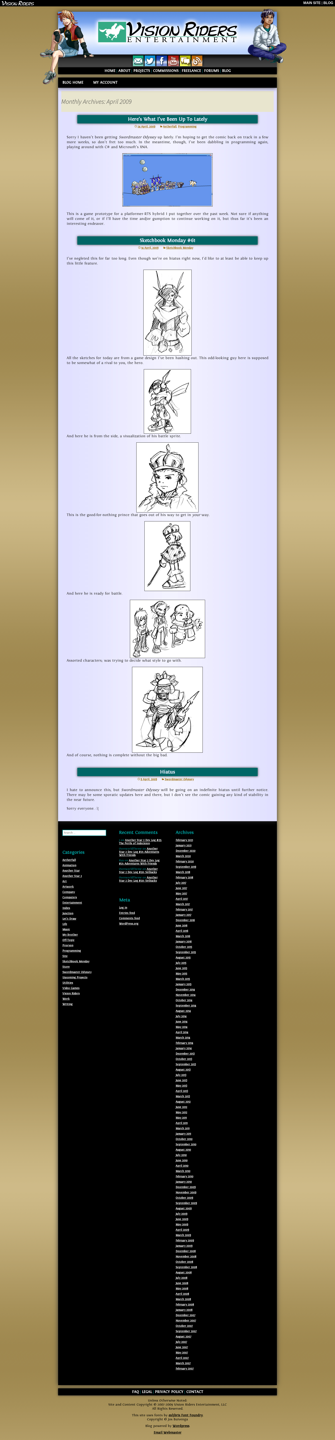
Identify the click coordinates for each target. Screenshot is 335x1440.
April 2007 (182, 1358)
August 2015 (183, 957)
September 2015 (186, 952)
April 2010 (182, 1165)
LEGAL (147, 1392)
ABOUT (124, 71)
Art (64, 881)
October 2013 (184, 1059)
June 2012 (181, 1107)
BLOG (328, 3)
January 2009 (184, 1245)
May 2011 (181, 1117)
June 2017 (181, 888)
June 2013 (181, 1080)
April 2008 (182, 1293)
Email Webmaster (167, 1432)
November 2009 (186, 1192)
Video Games (70, 988)
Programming (187, 126)
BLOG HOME (72, 82)
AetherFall (169, 126)
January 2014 (184, 1048)
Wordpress (181, 1426)
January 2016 (184, 941)
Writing (67, 1004)
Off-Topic (68, 940)
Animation (69, 865)
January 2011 (183, 1133)
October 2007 (184, 1325)
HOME (109, 71)
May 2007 (182, 1352)
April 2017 (182, 898)
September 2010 (186, 1144)
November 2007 (186, 1320)
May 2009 (182, 1224)
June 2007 (182, 1347)
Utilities (67, 982)
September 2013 (186, 1064)
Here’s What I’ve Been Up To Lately (167, 119)
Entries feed (127, 913)
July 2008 (181, 1277)
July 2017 (181, 882)
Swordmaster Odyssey (179, 779)
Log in (123, 907)
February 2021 (184, 840)
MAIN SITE (312, 3)
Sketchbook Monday (179, 247)
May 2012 (181, 1112)
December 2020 (185, 850)
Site (65, 956)
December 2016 (185, 920)
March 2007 (183, 1363)
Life (64, 924)
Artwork (68, 886)
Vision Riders (71, 993)
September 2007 (186, 1331)
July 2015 (181, 962)
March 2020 (183, 856)
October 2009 (184, 1197)
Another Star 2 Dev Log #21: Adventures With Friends (139, 852)
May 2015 (181, 973)
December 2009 (186, 1187)
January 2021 (183, 845)
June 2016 (181, 925)
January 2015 (183, 984)
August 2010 (183, 1149)
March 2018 (183, 872)
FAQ (135, 1392)
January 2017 (183, 914)
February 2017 (184, 909)
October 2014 (184, 1000)
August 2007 (183, 1336)
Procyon (67, 945)
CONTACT (194, 1392)
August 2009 (184, 1208)
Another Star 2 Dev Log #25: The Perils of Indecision (140, 842)
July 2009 (181, 1213)
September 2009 (186, 1203)
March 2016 (183, 936)
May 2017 (181, 893)
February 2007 (185, 1368)
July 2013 (181, 1075)
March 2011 (183, 1128)
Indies (66, 908)
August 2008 (184, 1272)
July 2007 (181, 1341)
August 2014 (183, 1011)
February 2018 (184, 877)
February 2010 (184, 1176)
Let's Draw (69, 918)
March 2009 (183, 1235)
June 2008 (182, 1283)
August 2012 (183, 1101)
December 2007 (185, 1315)
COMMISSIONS (166, 71)
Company (68, 892)
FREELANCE (191, 71)
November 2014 (185, 995)
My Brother (70, 934)
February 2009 (185, 1240)
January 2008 (184, 1309)
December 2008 (186, 1251)
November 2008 (186, 1256)
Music (66, 929)
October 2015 (184, 946)
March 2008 (183, 1299)
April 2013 (182, 1091)
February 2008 (185, 1304)
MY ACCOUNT (105, 82)
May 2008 (182, 1288)
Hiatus (167, 772)
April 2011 (182, 1123)
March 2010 (183, 1171)
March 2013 (183, 1096)
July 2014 (181, 1016)
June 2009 (182, 1219)
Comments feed (129, 918)
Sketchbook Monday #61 (167, 240)
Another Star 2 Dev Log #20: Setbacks (138, 871)
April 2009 (182, 1229)
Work (66, 998)
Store (66, 966)
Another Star (71, 870)
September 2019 (186, 866)
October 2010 (184, 1139)
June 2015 (181, 968)
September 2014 (186, 1005)
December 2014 (185, 989)
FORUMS (211, 71)
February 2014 (184, 1043)
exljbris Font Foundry (186, 1415)
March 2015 (183, 979)
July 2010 (181, 1155)
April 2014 (182, 1032)
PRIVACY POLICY (169, 1392)
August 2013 (183, 1069)
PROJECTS (141, 71)
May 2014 (181, 1027)
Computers (69, 897)
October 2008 (184, 1261)
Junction (67, 913)
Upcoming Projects (74, 977)
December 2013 (185, 1053)
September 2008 (186, 1267)
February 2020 (185, 861)
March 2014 (183, 1037)
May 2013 (181, 1085)
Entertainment (72, 902)
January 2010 (184, 1181)
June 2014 (181, 1021)
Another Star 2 (72, 876)
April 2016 (182, 930)
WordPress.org (128, 923)
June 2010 (182, 1160)
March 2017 (183, 904)
